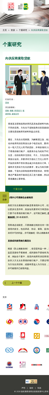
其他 (7, 102)
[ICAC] (11, 6)
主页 (5, 30)
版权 (31, 388)
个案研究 (23, 30)
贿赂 (11, 110)
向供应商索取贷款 (39, 30)
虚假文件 (15, 114)
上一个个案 (16, 283)
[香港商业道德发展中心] (23, 6)
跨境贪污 (18, 110)
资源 (13, 30)
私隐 (39, 388)
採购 (7, 110)
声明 (23, 388)
